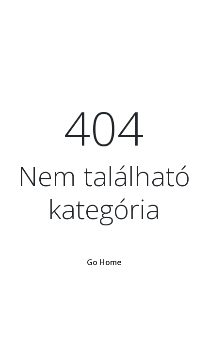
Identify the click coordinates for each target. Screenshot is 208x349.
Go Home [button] (104, 262)
